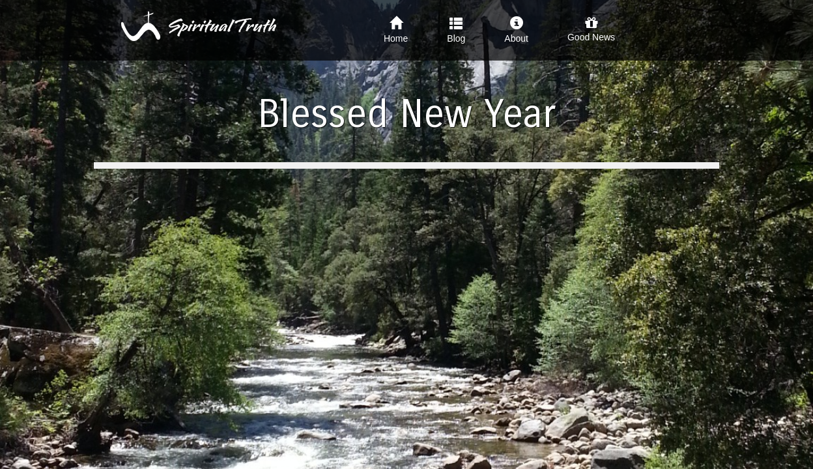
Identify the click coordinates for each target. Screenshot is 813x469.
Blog (456, 30)
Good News (591, 29)
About (516, 30)
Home (396, 30)
